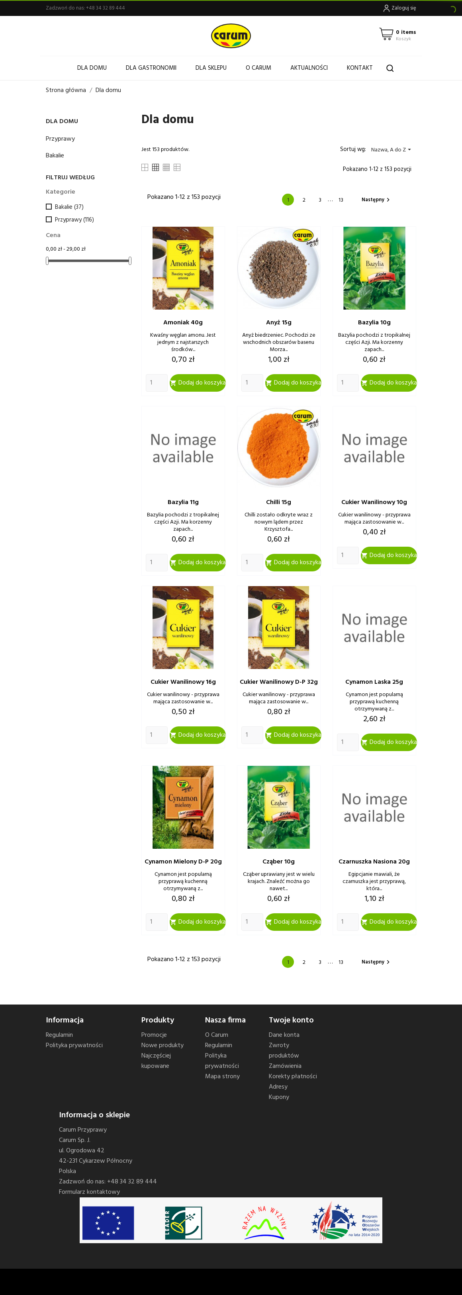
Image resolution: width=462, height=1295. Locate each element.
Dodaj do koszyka (198, 383)
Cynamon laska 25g (374, 682)
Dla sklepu (211, 68)
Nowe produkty (162, 1045)
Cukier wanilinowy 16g (183, 682)
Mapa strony (222, 1076)
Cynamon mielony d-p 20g (183, 862)
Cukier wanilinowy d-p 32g (279, 682)
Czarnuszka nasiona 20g (374, 862)
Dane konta (284, 1035)
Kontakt (360, 68)
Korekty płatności (293, 1076)
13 (341, 200)
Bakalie (55, 156)
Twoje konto (291, 1020)
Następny (377, 200)
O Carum (258, 68)
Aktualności (309, 68)
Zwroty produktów (284, 1050)
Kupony (279, 1097)
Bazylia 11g (183, 502)
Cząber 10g (278, 862)
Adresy (278, 1087)
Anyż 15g (279, 323)
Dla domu (92, 68)
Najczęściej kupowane (156, 1061)
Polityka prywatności (74, 1045)
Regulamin (59, 1035)
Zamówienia (285, 1066)
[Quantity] (157, 383)
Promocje (154, 1035)
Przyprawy (60, 139)
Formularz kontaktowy (89, 1192)
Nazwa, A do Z (392, 150)
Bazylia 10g (374, 323)
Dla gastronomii (151, 68)
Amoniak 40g (183, 323)
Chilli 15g (278, 502)
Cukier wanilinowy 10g (374, 502)
